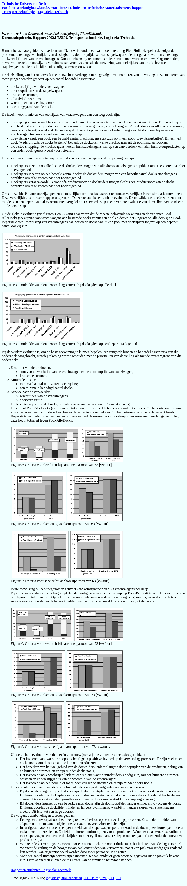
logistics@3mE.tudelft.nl (64, 878)
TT (111, 878)
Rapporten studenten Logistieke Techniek (41, 870)
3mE (103, 878)
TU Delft (91, 878)
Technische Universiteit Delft (24, 4)
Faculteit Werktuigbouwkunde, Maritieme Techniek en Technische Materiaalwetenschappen (73, 8)
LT (118, 878)
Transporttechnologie (18, 12)
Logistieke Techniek (53, 12)
